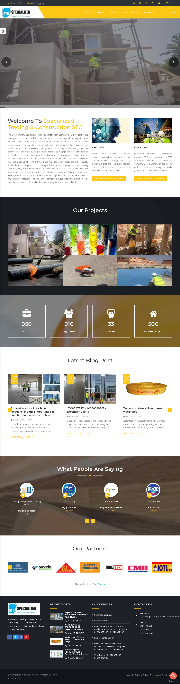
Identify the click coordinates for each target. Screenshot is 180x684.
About (130, 675)
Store (163, 12)
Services (113, 12)
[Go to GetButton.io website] (173, 681)
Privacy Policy (141, 675)
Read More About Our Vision (109, 178)
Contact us (150, 12)
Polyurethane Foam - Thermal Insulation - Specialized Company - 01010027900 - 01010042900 (110, 629)
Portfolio (99, 12)
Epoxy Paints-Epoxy (104, 637)
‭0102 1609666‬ (146, 633)
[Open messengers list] (173, 675)
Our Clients (99, 584)
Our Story (140, 147)
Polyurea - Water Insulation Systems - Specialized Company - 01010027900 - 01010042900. (110, 646)
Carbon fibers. (101, 620)
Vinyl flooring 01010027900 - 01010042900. (108, 656)
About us (136, 12)
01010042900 (146, 629)
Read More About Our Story (150, 178)
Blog (87, 12)
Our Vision (98, 147)
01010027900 (146, 626)
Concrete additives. (103, 614)
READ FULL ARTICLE (22, 436)
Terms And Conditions (161, 675)
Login (173, 12)
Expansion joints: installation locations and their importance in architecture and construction (32, 412)
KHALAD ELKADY (24, 419)
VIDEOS (124, 12)
